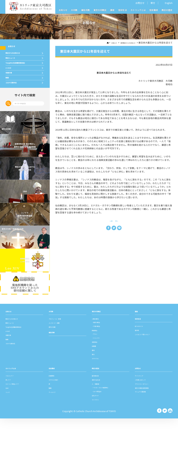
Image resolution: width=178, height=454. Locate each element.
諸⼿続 (138, 365)
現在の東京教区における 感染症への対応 (25, 203)
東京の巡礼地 (98, 415)
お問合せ (140, 3)
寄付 (153, 3)
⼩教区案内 (97, 354)
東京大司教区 (100, 9)
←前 (110, 220)
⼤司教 (52, 346)
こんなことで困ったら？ (147, 369)
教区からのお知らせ (17, 58)
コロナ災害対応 (15, 114)
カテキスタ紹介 (56, 415)
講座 (112, 9)
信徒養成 (153, 9)
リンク (9, 427)
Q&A (25, 227)
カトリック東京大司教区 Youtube (170, 446)
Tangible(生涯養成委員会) (21, 77)
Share (106, 229)
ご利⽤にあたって (144, 415)
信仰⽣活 (139, 354)
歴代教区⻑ (97, 411)
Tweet (114, 229)
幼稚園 (95, 381)
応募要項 (53, 411)
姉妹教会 (96, 365)
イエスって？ (12, 411)
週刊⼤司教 (54, 362)
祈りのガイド (141, 361)
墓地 (94, 385)
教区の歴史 (167, 9)
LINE (121, 229)
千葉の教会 (99, 361)
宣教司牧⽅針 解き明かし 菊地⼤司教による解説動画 (24, 180)
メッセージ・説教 (58, 358)
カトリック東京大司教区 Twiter (164, 446)
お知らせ (63, 9)
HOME (94, 43)
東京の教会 (99, 357)
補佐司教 (85, 9)
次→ (117, 220)
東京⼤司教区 (98, 346)
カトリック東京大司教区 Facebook (159, 446)
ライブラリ (97, 435)
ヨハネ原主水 (101, 426)
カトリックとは (138, 9)
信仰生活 (122, 9)
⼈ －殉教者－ (99, 419)
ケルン (97, 369)
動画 (8, 105)
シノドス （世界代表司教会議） (25, 249)
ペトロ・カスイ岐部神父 (106, 422)
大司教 (74, 9)
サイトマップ (141, 411)
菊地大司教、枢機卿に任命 (23, 267)
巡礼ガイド (97, 430)
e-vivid (10, 86)
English (168, 3)
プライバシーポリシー (146, 419)
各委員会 (96, 377)
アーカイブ (54, 427)
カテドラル (97, 393)
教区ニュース (13, 67)
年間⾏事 (11, 95)
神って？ (10, 415)
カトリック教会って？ (17, 419)
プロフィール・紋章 (59, 354)
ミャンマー (99, 373)
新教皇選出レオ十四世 (24, 295)
